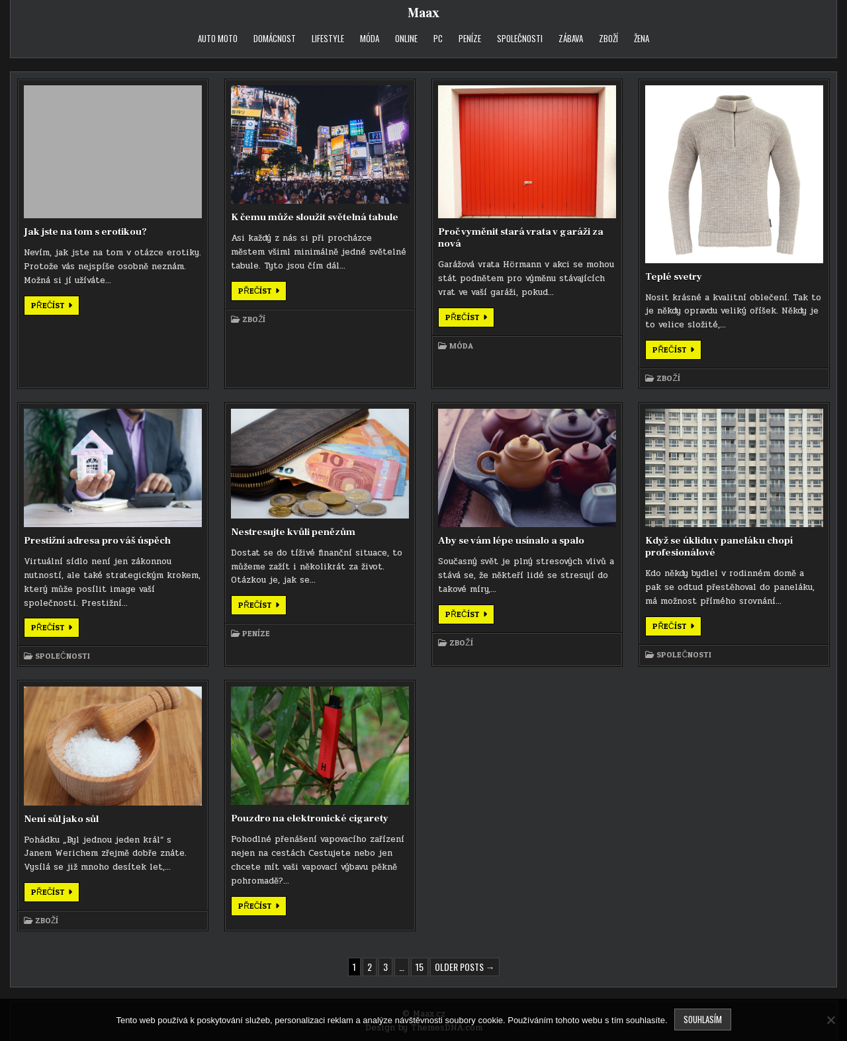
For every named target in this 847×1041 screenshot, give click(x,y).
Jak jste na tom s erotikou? (85, 232)
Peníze (470, 38)
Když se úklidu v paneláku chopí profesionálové (719, 546)
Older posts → (465, 967)
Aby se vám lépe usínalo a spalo (511, 540)
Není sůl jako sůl (61, 819)
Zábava (570, 38)
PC (438, 38)
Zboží (608, 38)
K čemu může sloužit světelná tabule (314, 217)
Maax (423, 13)
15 (420, 967)
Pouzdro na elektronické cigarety (309, 818)
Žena (641, 38)
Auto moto (218, 38)
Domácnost (274, 38)
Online (406, 38)
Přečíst (55, 307)
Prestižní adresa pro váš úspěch (97, 540)
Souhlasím (703, 1019)
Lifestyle (328, 38)
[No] (830, 1019)
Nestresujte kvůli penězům (293, 532)
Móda (369, 38)
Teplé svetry (673, 277)
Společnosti (520, 38)
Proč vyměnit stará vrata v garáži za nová (520, 238)
